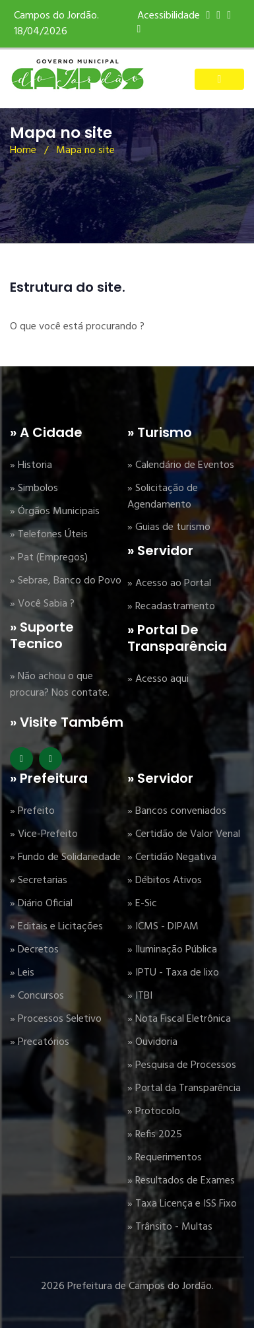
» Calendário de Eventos (180, 465)
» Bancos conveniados (176, 811)
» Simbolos (34, 488)
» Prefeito (32, 811)
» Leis (22, 972)
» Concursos (37, 996)
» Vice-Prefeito (44, 834)
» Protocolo (153, 1111)
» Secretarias (38, 880)
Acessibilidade (168, 15)
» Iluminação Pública (172, 949)
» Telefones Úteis (49, 534)
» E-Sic (142, 903)
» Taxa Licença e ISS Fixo (182, 1203)
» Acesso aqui (158, 679)
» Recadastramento (171, 606)
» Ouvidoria (152, 1042)
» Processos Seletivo (56, 1019)
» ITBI (139, 996)
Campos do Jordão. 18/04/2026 (56, 23)
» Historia (31, 465)
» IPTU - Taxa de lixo (173, 972)
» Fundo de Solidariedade (65, 857)
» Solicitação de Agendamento (162, 497)
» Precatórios (39, 1042)
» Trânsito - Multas (169, 1227)
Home (23, 150)
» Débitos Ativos (164, 880)
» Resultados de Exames (181, 1180)
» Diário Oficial (41, 903)
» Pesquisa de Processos (181, 1065)
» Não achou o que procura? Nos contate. (60, 685)
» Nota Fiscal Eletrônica (179, 1019)
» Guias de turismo (168, 527)
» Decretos (34, 949)
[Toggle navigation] (219, 79)
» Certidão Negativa (171, 857)
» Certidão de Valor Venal (183, 834)
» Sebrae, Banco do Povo (65, 580)
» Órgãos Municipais (55, 511)
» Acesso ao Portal (169, 583)
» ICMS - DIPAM (163, 926)
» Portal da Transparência (184, 1088)
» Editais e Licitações (56, 926)
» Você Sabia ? (42, 604)
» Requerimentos (164, 1157)
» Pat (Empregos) (49, 557)
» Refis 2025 (154, 1134)
